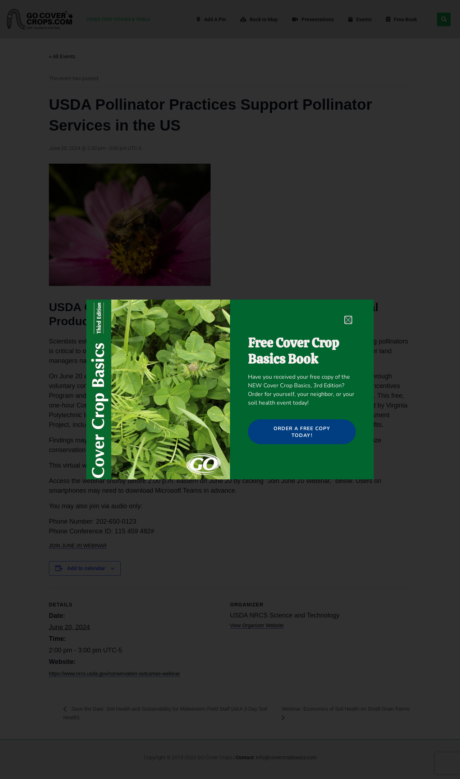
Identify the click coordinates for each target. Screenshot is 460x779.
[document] (230, 389)
